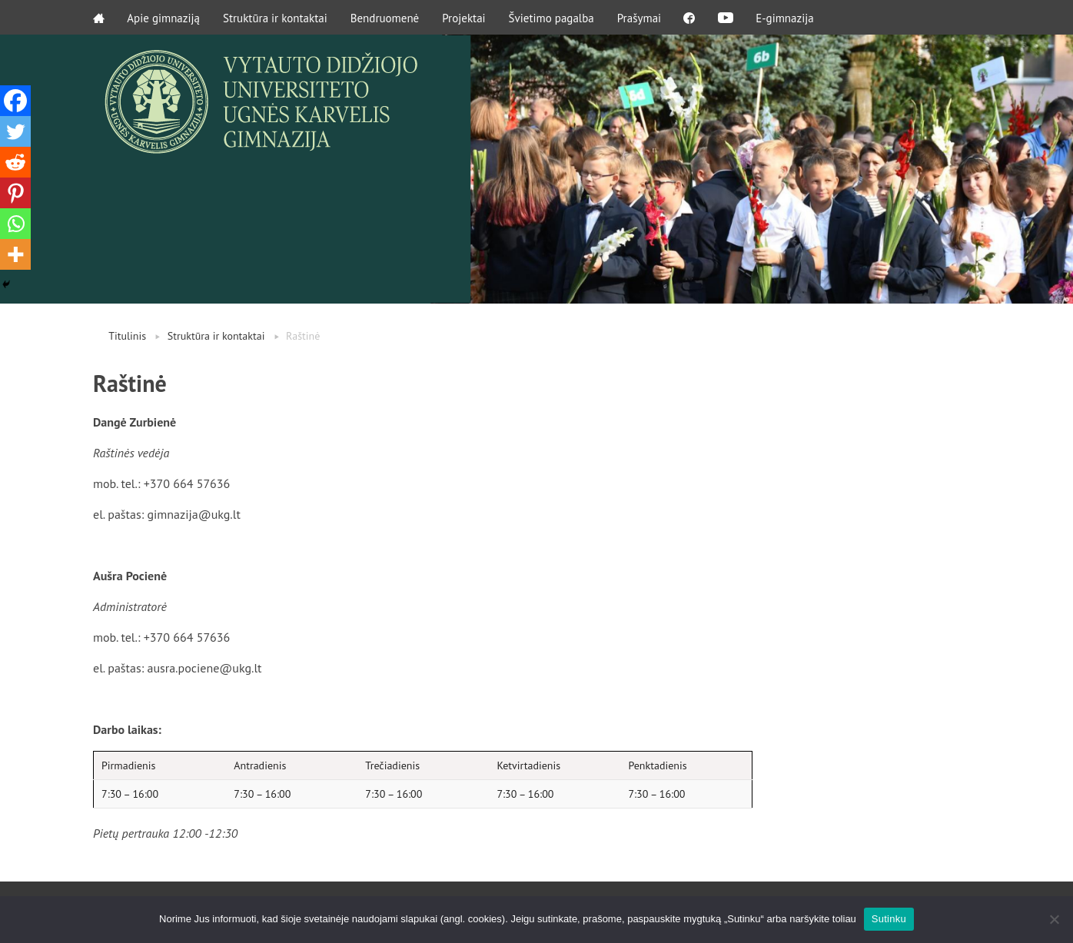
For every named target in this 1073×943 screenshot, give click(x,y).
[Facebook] (15, 100)
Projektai (464, 17)
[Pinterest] (15, 193)
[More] (15, 254)
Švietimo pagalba (551, 17)
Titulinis (127, 336)
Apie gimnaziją (164, 17)
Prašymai (639, 17)
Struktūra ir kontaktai (276, 17)
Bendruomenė (385, 17)
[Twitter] (15, 131)
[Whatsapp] (15, 223)
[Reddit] (15, 162)
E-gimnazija (787, 17)
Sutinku (889, 919)
